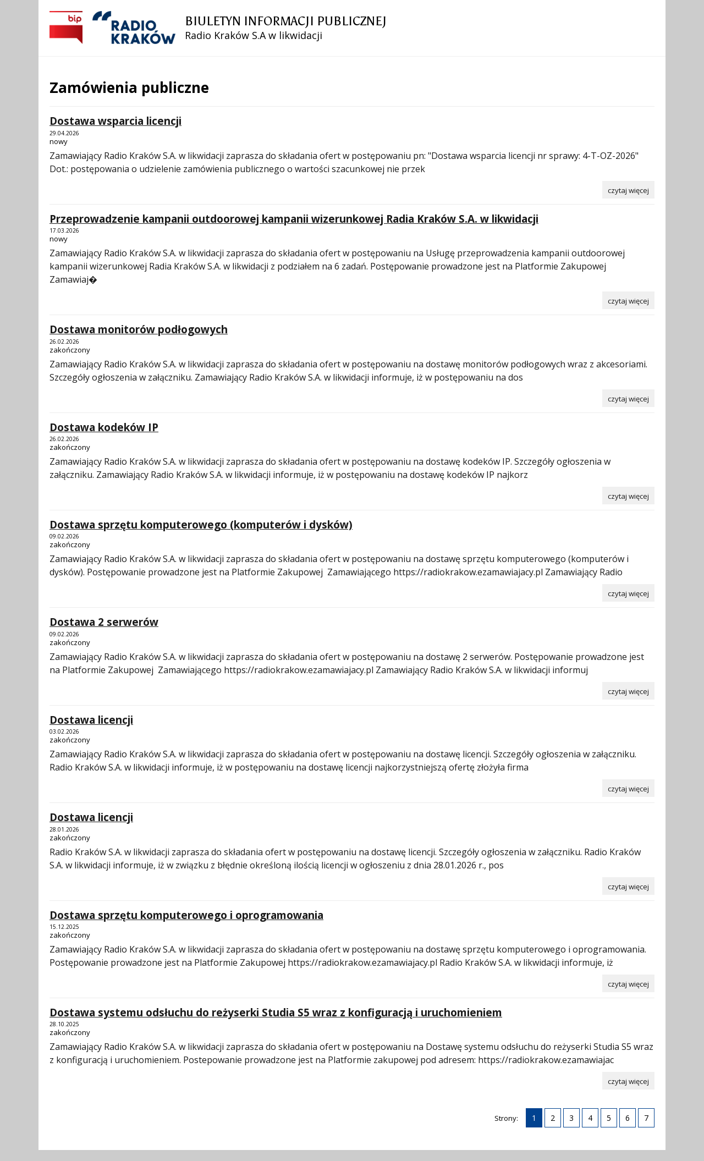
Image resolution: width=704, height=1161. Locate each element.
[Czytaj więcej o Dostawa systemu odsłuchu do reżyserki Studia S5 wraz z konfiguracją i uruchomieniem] (628, 1081)
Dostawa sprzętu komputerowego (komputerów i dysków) (201, 525)
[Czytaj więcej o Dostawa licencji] (628, 788)
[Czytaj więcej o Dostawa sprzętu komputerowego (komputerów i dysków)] (628, 593)
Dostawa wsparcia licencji (116, 121)
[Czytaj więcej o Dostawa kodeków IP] (628, 495)
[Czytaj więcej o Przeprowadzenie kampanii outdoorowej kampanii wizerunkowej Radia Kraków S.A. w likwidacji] (628, 300)
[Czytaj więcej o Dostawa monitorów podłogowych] (628, 398)
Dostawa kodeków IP (104, 427)
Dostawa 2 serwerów (104, 622)
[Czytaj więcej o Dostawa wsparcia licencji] (628, 190)
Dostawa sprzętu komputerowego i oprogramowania (186, 915)
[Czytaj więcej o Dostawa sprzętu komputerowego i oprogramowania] (628, 983)
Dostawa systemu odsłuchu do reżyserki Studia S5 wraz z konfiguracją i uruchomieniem (276, 1012)
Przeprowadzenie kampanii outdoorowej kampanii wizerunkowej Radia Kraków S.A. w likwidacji (294, 219)
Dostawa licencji (91, 720)
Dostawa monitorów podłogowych (139, 329)
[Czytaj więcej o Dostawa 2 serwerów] (628, 691)
